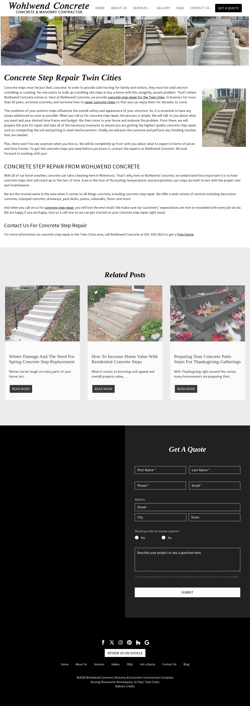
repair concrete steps (100, 102)
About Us (119, 8)
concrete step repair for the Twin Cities (136, 97)
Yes (143, 538)
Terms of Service (222, 576)
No (170, 538)
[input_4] (214, 485)
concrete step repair (59, 207)
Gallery (163, 8)
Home (100, 8)
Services (141, 8)
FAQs (180, 8)
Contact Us (199, 8)
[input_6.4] (214, 517)
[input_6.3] (160, 517)
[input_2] (214, 470)
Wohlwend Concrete (99, 677)
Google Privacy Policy (196, 576)
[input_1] (160, 470)
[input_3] (160, 485)
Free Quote (185, 234)
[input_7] (137, 537)
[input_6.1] (187, 507)
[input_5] (187, 559)
